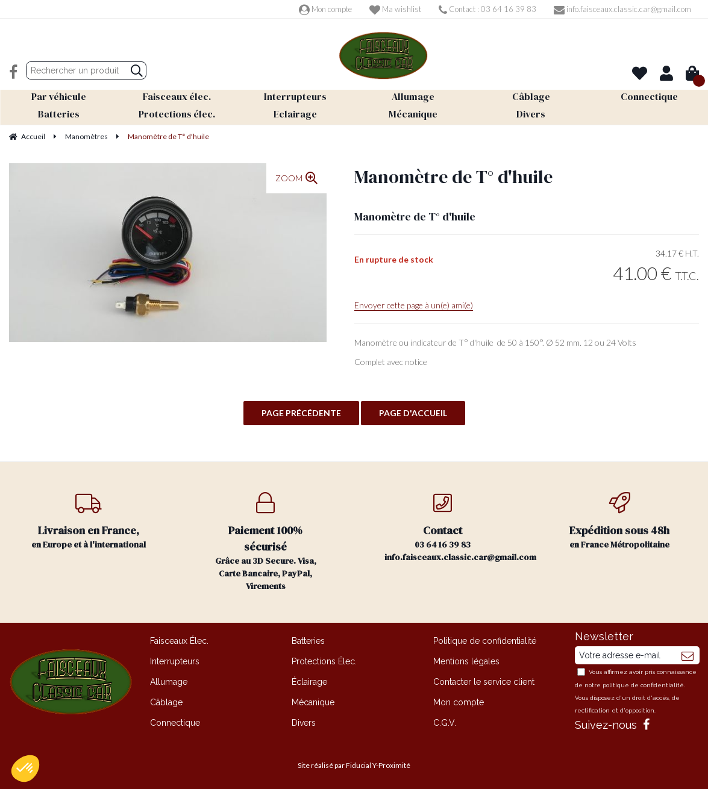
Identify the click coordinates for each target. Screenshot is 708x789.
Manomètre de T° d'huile (453, 176)
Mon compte (325, 9)
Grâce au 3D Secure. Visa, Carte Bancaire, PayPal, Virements (265, 542)
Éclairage (309, 682)
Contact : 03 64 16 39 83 (487, 9)
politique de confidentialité (643, 685)
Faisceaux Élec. (179, 641)
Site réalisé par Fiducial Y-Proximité (354, 765)
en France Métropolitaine (619, 521)
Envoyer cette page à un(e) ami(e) (413, 305)
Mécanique (313, 702)
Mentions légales (466, 661)
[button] (25, 768)
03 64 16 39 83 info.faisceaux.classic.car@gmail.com (457, 527)
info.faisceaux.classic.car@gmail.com (622, 9)
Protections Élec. (324, 661)
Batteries (308, 641)
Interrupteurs (174, 661)
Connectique (175, 723)
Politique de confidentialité (484, 641)
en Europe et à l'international (88, 521)
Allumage (168, 682)
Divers (304, 723)
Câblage (166, 702)
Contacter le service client (483, 682)
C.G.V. (444, 723)
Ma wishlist (395, 9)
